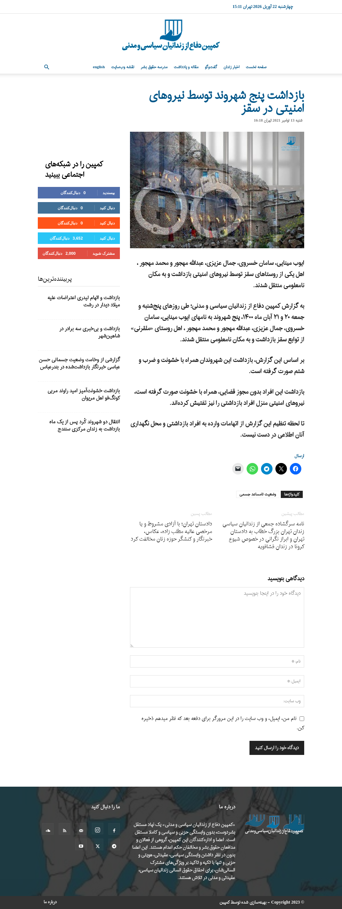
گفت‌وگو (211, 67)
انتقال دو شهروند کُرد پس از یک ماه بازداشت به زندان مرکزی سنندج (84, 426)
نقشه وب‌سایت (122, 67)
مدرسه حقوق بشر (154, 67)
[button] (46, 67)
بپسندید (109, 192)
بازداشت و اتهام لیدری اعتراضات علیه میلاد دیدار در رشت (84, 301)
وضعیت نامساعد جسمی (257, 494)
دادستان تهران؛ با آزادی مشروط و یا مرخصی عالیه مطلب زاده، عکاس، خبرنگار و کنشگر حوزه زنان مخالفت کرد (171, 531)
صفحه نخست (256, 67)
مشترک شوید (104, 253)
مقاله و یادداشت (186, 67)
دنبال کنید (107, 207)
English (99, 67)
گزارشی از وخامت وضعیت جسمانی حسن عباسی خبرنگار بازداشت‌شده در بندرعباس (79, 363)
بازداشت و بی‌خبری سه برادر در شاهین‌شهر (89, 332)
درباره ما (50, 902)
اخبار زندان (231, 67)
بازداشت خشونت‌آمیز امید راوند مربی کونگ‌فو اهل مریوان (84, 394)
